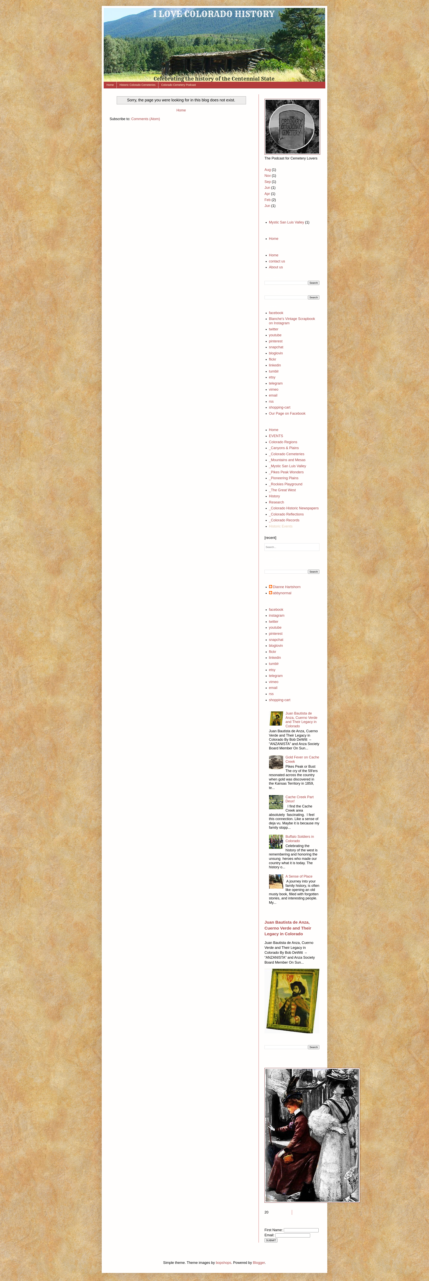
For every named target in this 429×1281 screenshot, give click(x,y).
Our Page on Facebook (287, 413)
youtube (275, 335)
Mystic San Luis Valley (286, 222)
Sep (267, 182)
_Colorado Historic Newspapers (294, 508)
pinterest (276, 341)
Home (110, 84)
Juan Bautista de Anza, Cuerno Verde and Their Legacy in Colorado (301, 719)
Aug (267, 170)
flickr (272, 359)
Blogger (259, 1263)
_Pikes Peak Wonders (286, 472)
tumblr (274, 371)
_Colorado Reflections (286, 514)
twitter (273, 329)
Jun (267, 188)
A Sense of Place (299, 876)
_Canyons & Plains (284, 448)
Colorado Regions (283, 442)
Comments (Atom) (145, 119)
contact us (277, 261)
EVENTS (276, 436)
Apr (267, 194)
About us (276, 267)
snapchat (276, 347)
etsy (272, 377)
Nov (267, 176)
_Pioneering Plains (284, 478)
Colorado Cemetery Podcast (178, 84)
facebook (276, 313)
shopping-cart (279, 407)
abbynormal (282, 593)
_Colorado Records (284, 520)
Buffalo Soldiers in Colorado (300, 839)
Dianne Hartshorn (287, 587)
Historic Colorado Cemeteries (137, 84)
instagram (277, 615)
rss (271, 401)
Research (276, 502)
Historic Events (281, 526)
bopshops (223, 1263)
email (273, 395)
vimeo (273, 389)
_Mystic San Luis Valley (287, 466)
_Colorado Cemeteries (286, 454)
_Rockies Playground (285, 484)
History (274, 496)
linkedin (275, 365)
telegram (276, 383)
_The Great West (282, 490)
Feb (267, 200)
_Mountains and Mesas (287, 460)
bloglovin (276, 353)
